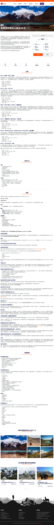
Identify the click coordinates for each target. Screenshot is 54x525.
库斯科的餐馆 (21, 518)
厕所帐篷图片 (40, 325)
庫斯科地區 (20, 3)
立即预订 (38, 54)
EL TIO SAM (39, 523)
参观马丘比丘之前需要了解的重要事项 (43, 512)
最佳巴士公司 (39, 517)
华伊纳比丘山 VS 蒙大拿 (41, 514)
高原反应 (4, 296)
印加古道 (25, 3)
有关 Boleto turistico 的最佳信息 (42, 518)
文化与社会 (36, 3)
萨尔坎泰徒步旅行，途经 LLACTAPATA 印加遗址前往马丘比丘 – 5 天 (45, 483)
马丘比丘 (14, 3)
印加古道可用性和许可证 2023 (6, 518)
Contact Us (47, 0)
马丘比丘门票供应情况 (4, 513)
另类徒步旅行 (31, 3)
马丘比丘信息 (3, 512)
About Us (51, 0)
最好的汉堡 (21, 513)
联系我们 (47, 54)
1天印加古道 (3, 514)
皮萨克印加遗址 (21, 517)
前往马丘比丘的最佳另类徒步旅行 (42, 513)
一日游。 (35, 298)
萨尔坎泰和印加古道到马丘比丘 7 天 (8, 482)
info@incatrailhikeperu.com (11, 0)
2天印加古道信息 (4, 517)
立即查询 (42, 3)
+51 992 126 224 (3, 0)
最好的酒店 (21, 514)
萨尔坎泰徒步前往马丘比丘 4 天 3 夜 (27, 482)
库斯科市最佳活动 (22, 512)
